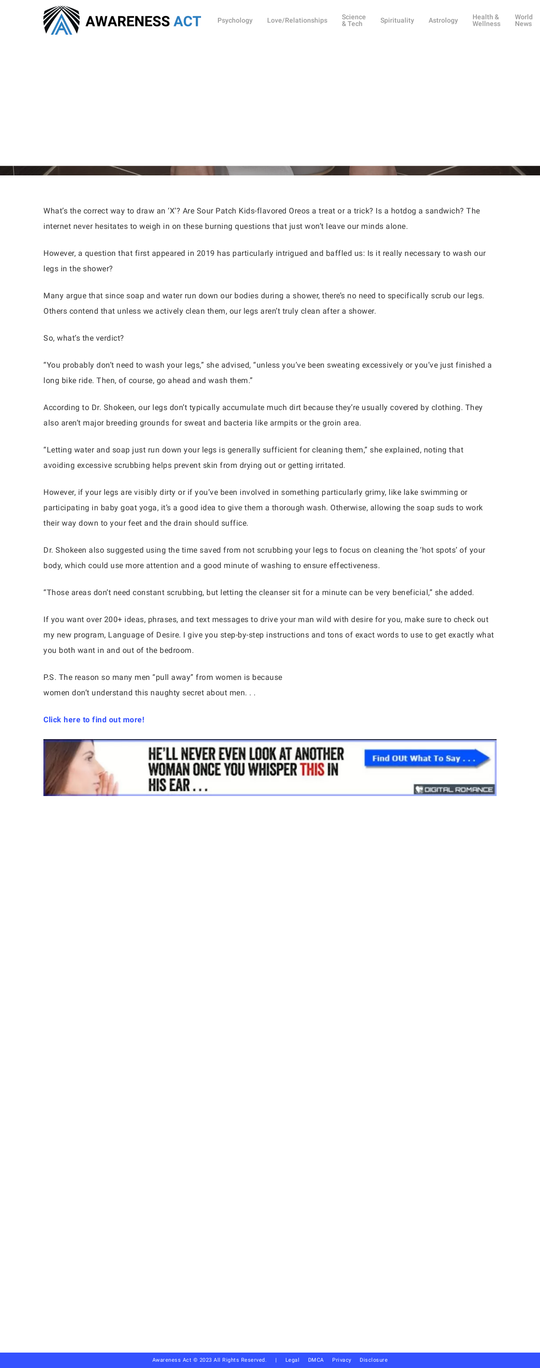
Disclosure (374, 1360)
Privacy (346, 1360)
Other (289, 97)
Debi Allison (236, 148)
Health (252, 97)
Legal (292, 1360)
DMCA (316, 1360)
